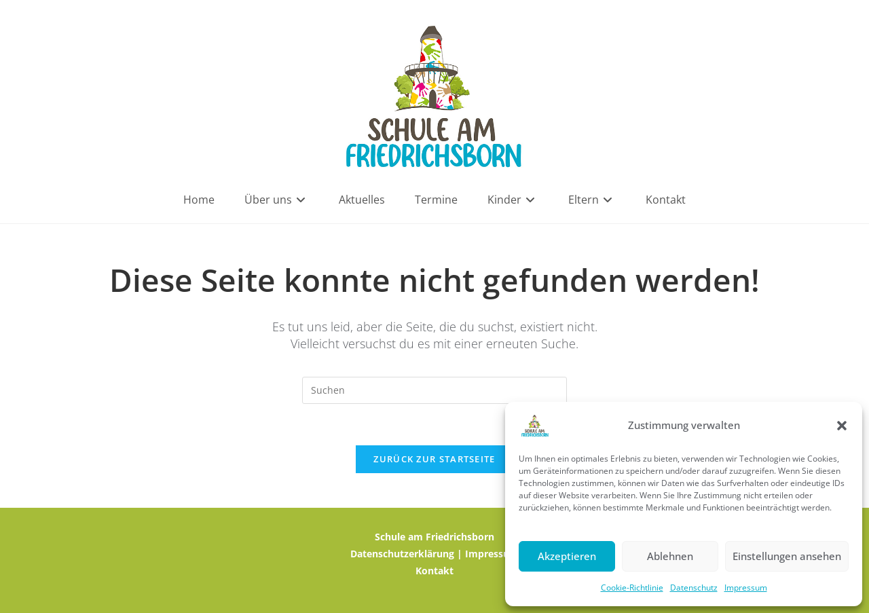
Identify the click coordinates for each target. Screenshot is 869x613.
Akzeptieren (567, 556)
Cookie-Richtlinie (632, 587)
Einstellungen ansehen (787, 556)
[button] (842, 425)
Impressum (745, 587)
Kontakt (434, 570)
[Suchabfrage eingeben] (434, 390)
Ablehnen (670, 556)
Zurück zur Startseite (434, 459)
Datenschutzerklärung (402, 553)
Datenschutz (694, 587)
